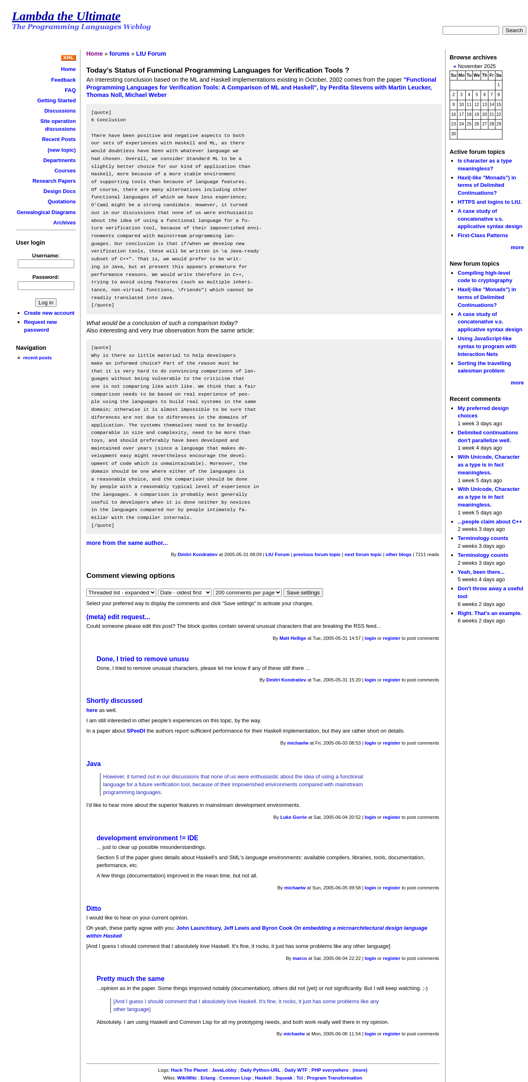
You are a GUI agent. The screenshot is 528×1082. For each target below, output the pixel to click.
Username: (46, 255)
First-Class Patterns (482, 235)
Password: (46, 277)
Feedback (63, 80)
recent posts (37, 357)
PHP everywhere (330, 1070)
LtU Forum (151, 53)
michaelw (298, 742)
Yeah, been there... (480, 572)
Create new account (49, 313)
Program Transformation (334, 1077)
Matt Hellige (293, 638)
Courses (65, 170)
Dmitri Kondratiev (198, 554)
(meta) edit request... (118, 616)
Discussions (60, 111)
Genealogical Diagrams (46, 212)
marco (300, 958)
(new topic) (61, 150)
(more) (360, 1070)
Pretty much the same (131, 978)
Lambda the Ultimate (66, 16)
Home (68, 69)
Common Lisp (235, 1077)
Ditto (93, 908)
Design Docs (59, 191)
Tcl (300, 1077)
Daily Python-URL (260, 1070)
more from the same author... (127, 543)
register (391, 638)
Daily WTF (296, 1070)
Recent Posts (59, 139)
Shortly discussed (114, 700)
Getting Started (56, 100)
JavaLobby (224, 1070)
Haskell (263, 1077)
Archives (64, 222)
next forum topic (363, 554)
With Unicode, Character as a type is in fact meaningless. (488, 464)
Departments (59, 160)
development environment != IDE (147, 838)
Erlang (207, 1077)
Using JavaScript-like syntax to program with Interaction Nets (486, 346)
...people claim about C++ (489, 522)
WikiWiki (186, 1077)
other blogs (399, 554)
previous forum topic (317, 554)
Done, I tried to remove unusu (143, 658)
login (370, 638)
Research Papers (54, 181)
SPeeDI (136, 731)
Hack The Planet (189, 1070)
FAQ (70, 90)
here (91, 710)
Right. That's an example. (489, 613)
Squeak (284, 1077)
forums (119, 53)
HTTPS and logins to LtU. (489, 202)
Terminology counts (482, 538)
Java (93, 763)
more (517, 247)
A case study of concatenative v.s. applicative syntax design (489, 218)
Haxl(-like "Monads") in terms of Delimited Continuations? (486, 185)
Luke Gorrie (293, 817)
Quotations (61, 201)
